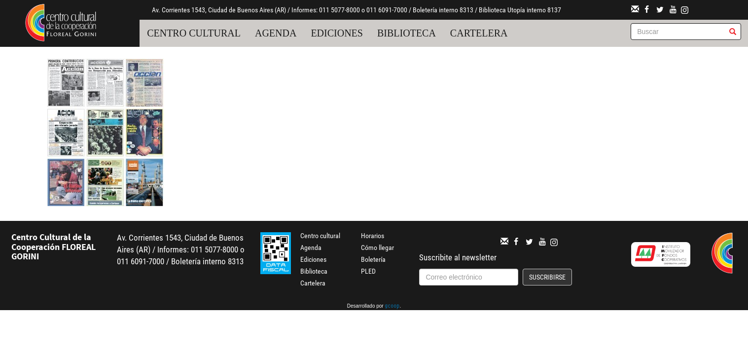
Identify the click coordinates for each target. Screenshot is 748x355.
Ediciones (337, 33)
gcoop (392, 306)
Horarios (372, 235)
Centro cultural (194, 33)
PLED (368, 271)
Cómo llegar (377, 247)
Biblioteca (406, 33)
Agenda (275, 33)
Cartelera (479, 33)
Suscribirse (547, 277)
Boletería (373, 259)
